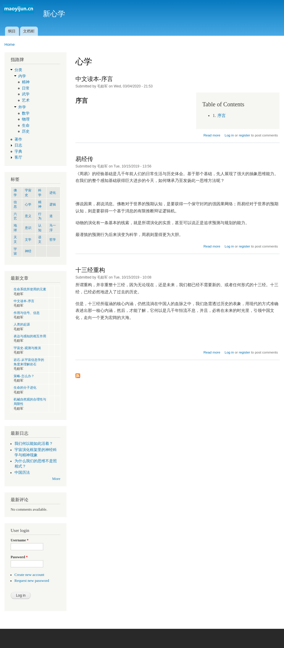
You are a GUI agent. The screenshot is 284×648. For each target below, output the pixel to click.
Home (9, 44)
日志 (18, 145)
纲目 (12, 31)
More (56, 479)
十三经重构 (90, 270)
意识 (28, 227)
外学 (22, 107)
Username (19, 540)
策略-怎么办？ (24, 376)
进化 (52, 192)
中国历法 (22, 472)
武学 (26, 94)
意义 (28, 216)
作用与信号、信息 (27, 313)
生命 (26, 125)
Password (19, 557)
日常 (26, 88)
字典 (18, 151)
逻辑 (52, 204)
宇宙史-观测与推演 (27, 348)
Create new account (29, 575)
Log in (229, 135)
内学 (22, 76)
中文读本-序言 (24, 301)
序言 (221, 115)
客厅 (18, 157)
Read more (212, 135)
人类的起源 (22, 324)
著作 (18, 139)
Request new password (31, 581)
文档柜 (29, 31)
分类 (18, 70)
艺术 (26, 100)
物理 (26, 119)
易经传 (84, 159)
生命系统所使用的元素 (30, 289)
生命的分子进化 (25, 387)
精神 (26, 82)
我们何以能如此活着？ (33, 444)
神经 (28, 251)
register (244, 135)
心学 (28, 204)
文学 (28, 239)
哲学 (52, 239)
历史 (26, 131)
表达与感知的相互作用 (30, 336)
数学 (26, 113)
